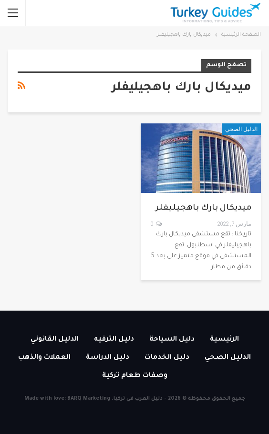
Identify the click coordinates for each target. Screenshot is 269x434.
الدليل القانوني (55, 339)
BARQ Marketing (88, 399)
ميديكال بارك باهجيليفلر (203, 208)
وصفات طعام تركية (134, 376)
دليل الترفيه (114, 339)
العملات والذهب (44, 358)
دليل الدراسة (107, 358)
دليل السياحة (172, 339)
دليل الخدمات (167, 358)
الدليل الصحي (241, 129)
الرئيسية (224, 339)
